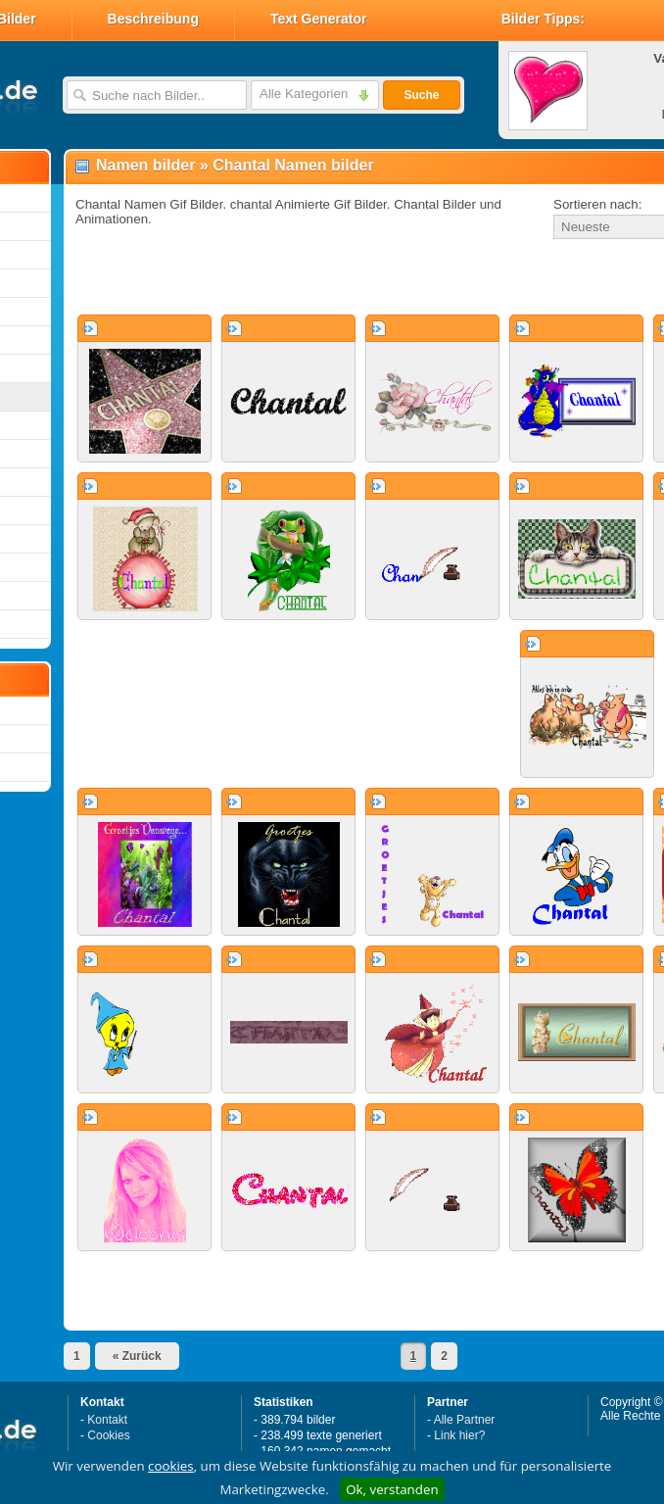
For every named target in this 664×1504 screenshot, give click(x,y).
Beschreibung (153, 18)
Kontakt (107, 1420)
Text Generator (318, 18)
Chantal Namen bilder (293, 165)
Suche (421, 95)
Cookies (108, 1435)
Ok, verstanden (392, 1489)
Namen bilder (145, 165)
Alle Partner (465, 1420)
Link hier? (459, 1435)
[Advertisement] (295, 278)
